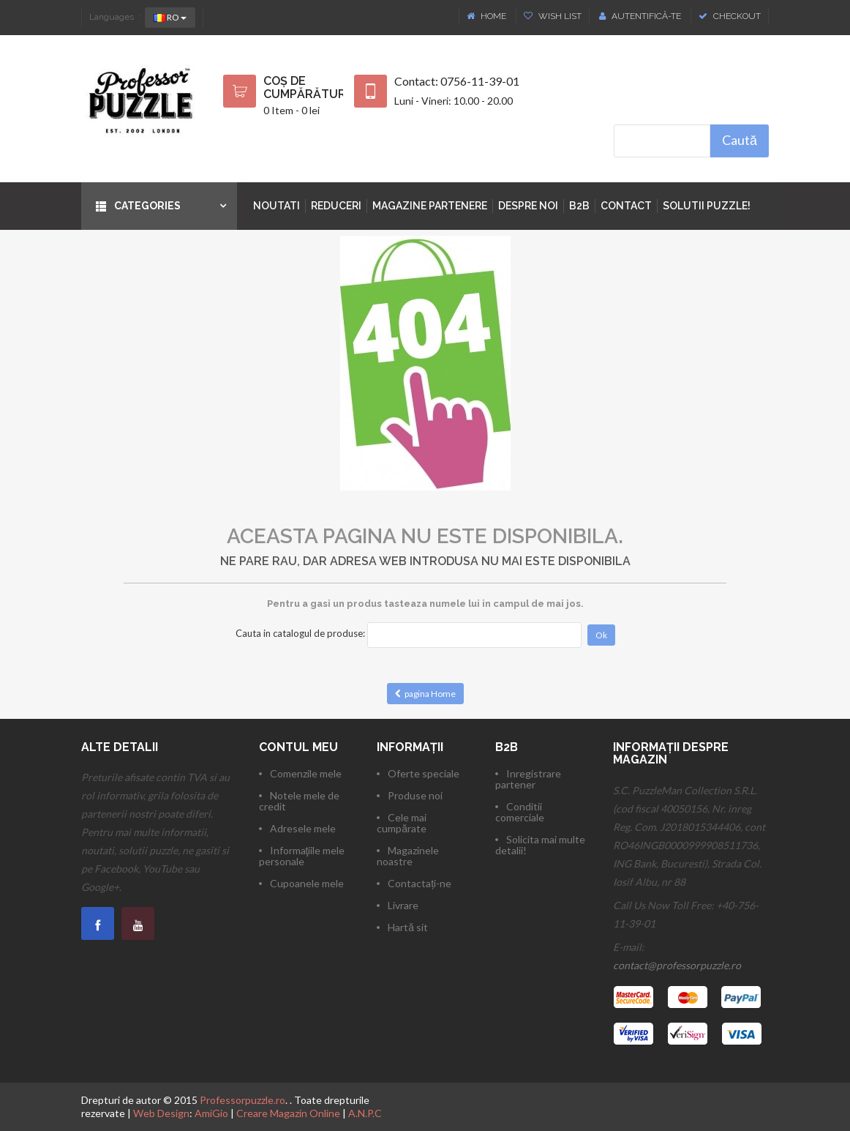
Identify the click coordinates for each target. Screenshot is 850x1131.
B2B (579, 206)
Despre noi (528, 206)
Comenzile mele (306, 773)
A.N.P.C (365, 1113)
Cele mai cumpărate (401, 823)
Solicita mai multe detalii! (540, 844)
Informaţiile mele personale (302, 855)
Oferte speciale (423, 773)
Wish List (553, 16)
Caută (739, 140)
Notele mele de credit (299, 801)
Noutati (276, 206)
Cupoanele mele (307, 883)
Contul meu (298, 747)
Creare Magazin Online (288, 1113)
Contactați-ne (419, 883)
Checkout (730, 16)
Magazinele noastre (408, 855)
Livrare (403, 905)
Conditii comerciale (519, 812)
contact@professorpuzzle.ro (677, 965)
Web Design (161, 1113)
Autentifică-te (640, 16)
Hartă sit (408, 927)
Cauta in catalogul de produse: (300, 633)
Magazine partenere (429, 206)
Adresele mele (303, 828)
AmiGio (211, 1113)
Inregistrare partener (528, 779)
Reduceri (336, 206)
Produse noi (415, 795)
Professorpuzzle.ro (242, 1100)
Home (487, 16)
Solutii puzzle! (707, 206)
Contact (626, 206)
